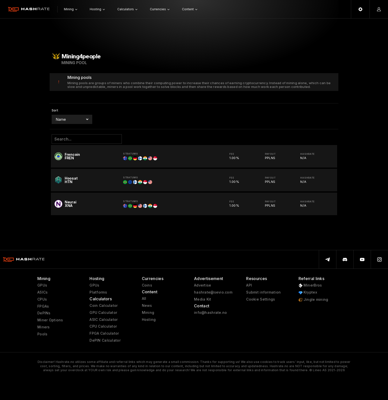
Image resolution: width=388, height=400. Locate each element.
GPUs (42, 285)
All (144, 299)
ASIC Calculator (103, 320)
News (147, 306)
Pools (42, 334)
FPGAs (43, 306)
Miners (43, 327)
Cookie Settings (260, 299)
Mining (148, 313)
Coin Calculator (103, 306)
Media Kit (202, 299)
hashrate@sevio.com (213, 292)
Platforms (98, 292)
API (249, 285)
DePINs (44, 313)
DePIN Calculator (104, 340)
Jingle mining (313, 300)
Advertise (202, 285)
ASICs (42, 292)
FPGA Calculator (104, 333)
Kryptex (308, 292)
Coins (147, 285)
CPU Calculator (103, 326)
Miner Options (50, 320)
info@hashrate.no (210, 313)
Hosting (149, 320)
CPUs (42, 299)
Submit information (263, 292)
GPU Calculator (103, 313)
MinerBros (310, 285)
